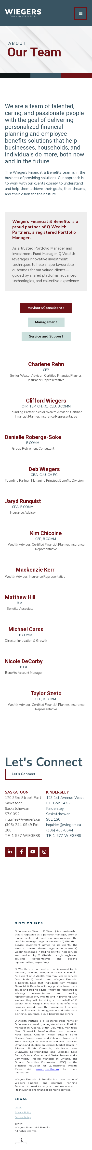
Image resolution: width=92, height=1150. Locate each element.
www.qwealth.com (47, 1069)
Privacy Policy (23, 1112)
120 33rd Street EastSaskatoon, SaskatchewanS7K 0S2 (23, 803)
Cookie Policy (23, 1117)
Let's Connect (23, 774)
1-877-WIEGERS (67, 835)
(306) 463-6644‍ (59, 830)
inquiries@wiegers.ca (22, 819)
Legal (18, 1107)
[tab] (46, 308)
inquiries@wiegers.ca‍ (63, 824)
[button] (80, 13)
